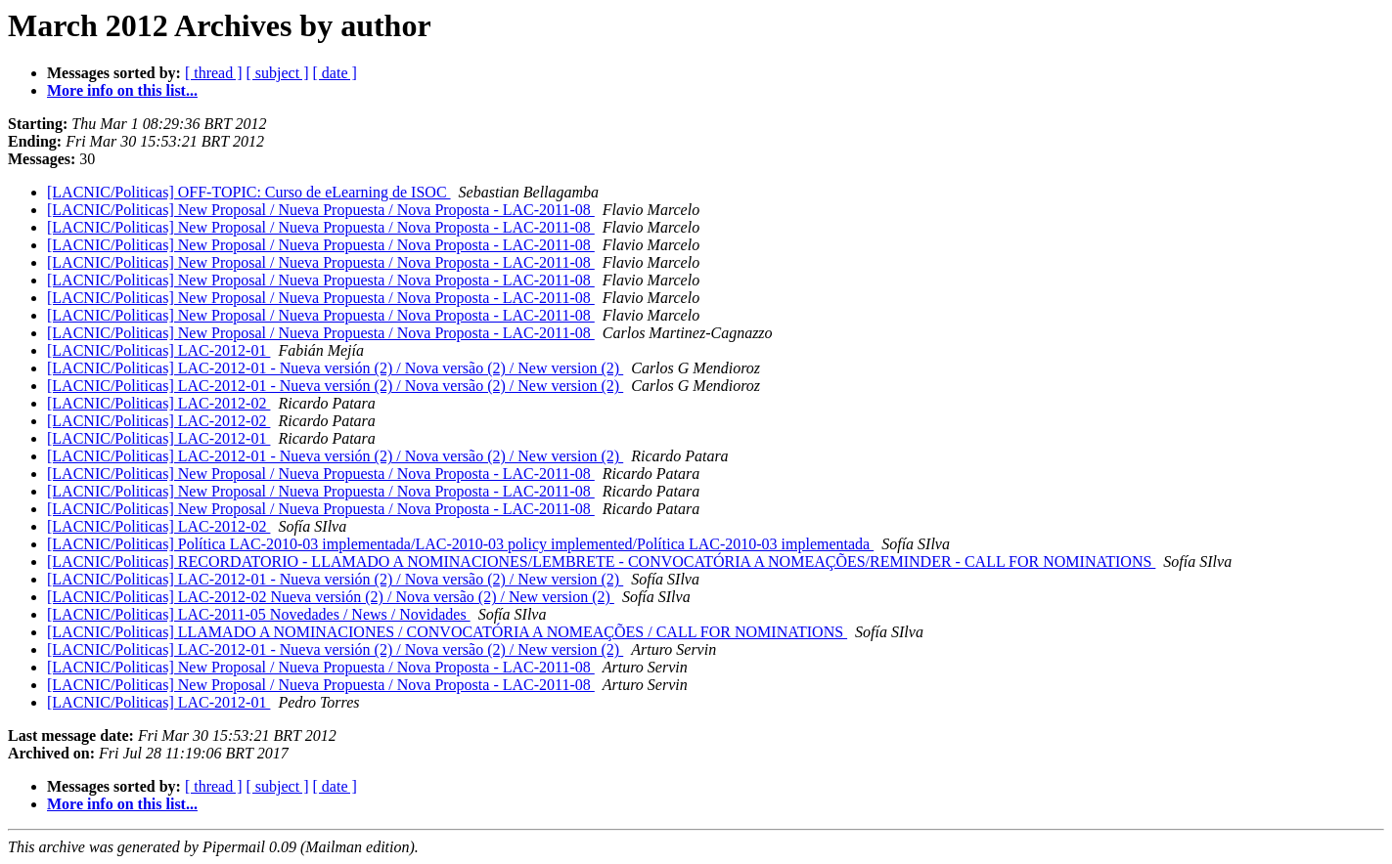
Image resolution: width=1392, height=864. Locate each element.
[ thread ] (214, 73)
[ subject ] (278, 73)
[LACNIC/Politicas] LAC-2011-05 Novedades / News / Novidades (259, 614)
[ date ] (335, 73)
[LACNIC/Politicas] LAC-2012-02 (158, 403)
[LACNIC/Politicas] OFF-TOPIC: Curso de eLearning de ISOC (249, 192)
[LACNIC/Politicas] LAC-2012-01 (158, 350)
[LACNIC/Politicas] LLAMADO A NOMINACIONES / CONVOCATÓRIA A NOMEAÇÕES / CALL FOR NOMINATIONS (447, 632)
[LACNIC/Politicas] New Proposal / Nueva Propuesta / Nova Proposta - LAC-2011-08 (321, 209)
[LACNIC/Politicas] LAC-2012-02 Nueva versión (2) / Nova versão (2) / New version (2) (330, 596)
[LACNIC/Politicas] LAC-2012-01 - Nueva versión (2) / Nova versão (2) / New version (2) (335, 368)
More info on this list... (122, 90)
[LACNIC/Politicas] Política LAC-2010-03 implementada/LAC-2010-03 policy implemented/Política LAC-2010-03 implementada (460, 544)
